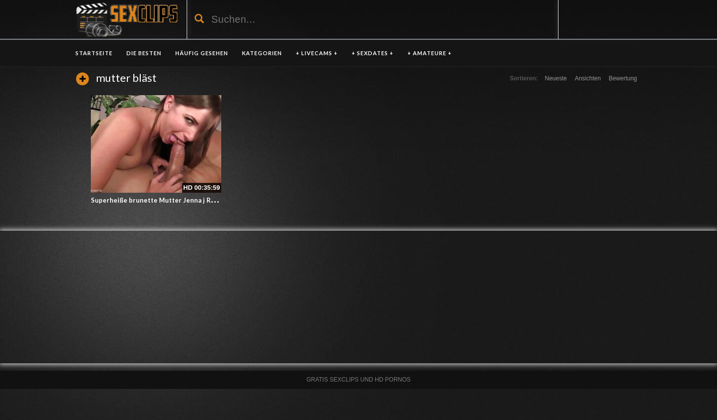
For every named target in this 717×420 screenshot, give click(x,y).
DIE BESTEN (143, 53)
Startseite (94, 53)
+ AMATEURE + (429, 53)
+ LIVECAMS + (317, 53)
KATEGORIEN (262, 53)
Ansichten (588, 78)
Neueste (556, 78)
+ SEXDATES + (373, 53)
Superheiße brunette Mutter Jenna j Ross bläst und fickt (179, 200)
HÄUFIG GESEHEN (201, 53)
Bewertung (623, 78)
